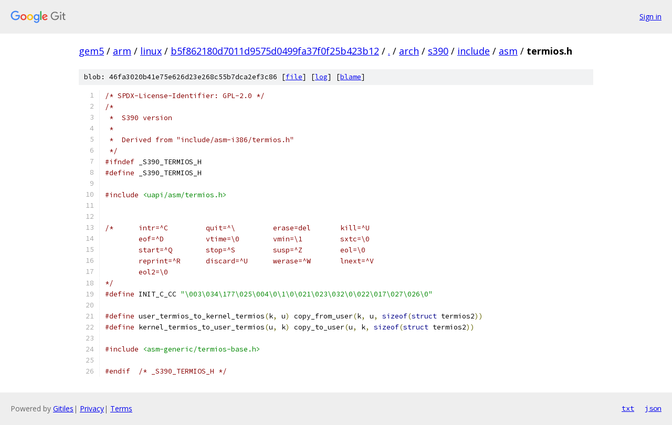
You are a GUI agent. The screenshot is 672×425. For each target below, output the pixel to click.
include (473, 51)
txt (628, 408)
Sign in (650, 17)
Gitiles (63, 408)
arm (122, 51)
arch (409, 51)
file (294, 76)
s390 (438, 51)
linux (151, 51)
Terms (121, 408)
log (321, 76)
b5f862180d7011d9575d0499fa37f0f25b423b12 (275, 51)
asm (508, 51)
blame (350, 76)
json (653, 408)
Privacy (92, 408)
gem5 (91, 51)
